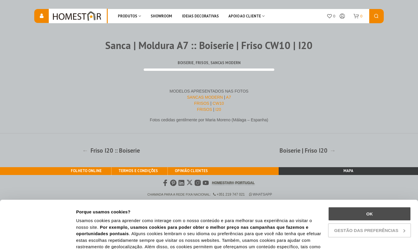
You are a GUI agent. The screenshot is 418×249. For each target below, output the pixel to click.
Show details (89, 237)
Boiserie (186, 62)
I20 (218, 109)
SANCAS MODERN (205, 97)
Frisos (202, 62)
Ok (369, 169)
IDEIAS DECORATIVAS (200, 16)
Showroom (161, 16)
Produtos (127, 16)
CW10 (218, 103)
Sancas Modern (225, 62)
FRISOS (202, 103)
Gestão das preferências (369, 185)
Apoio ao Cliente (244, 16)
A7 (228, 97)
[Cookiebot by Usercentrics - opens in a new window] (37, 237)
